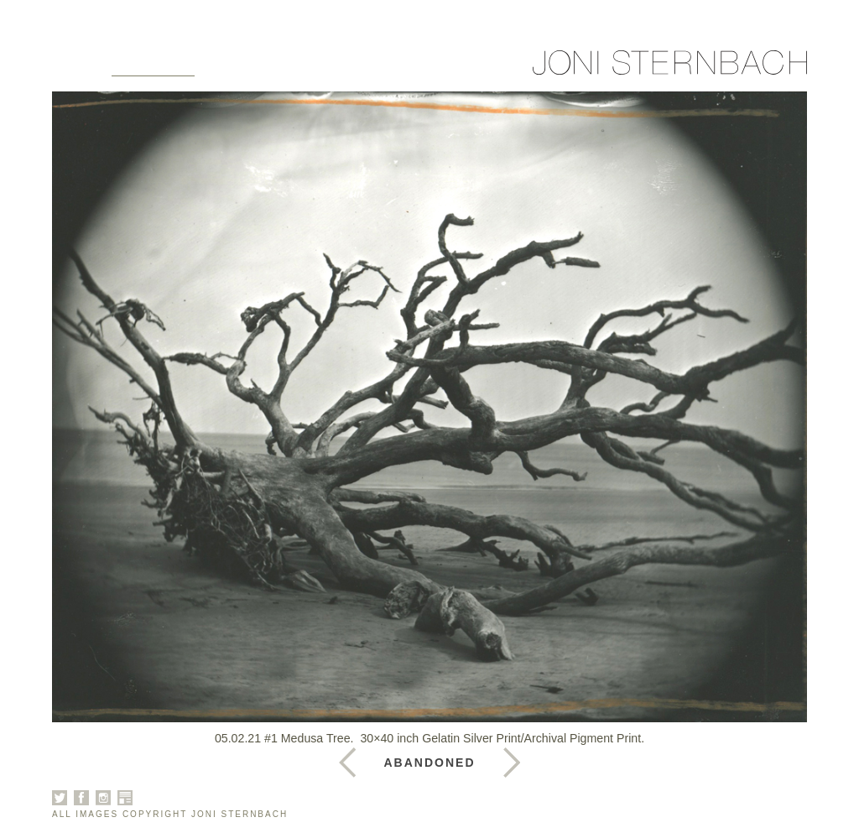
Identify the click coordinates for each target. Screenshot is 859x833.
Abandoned (430, 762)
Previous (511, 762)
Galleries (153, 68)
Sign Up (522, 68)
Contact (441, 68)
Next (347, 762)
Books (305, 68)
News (368, 68)
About (236, 68)
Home (73, 68)
